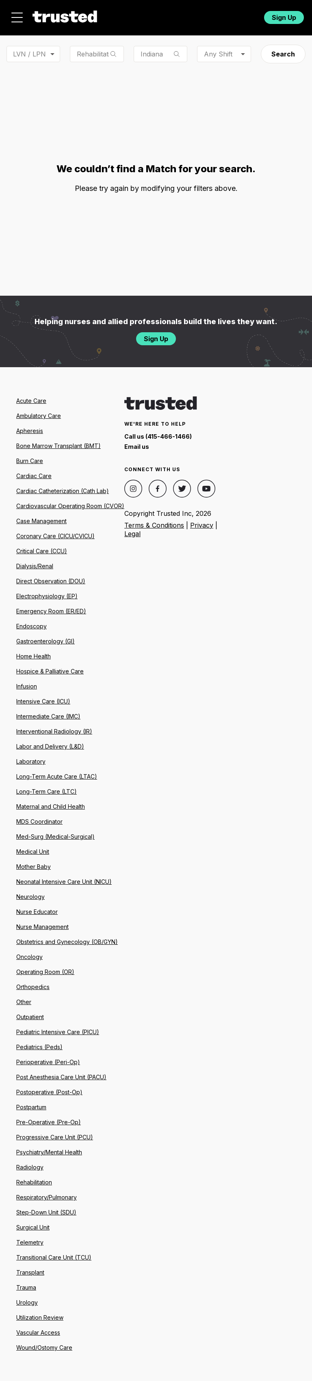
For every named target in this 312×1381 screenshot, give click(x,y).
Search (283, 54)
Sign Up (284, 17)
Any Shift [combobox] (218, 54)
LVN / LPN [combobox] (29, 54)
